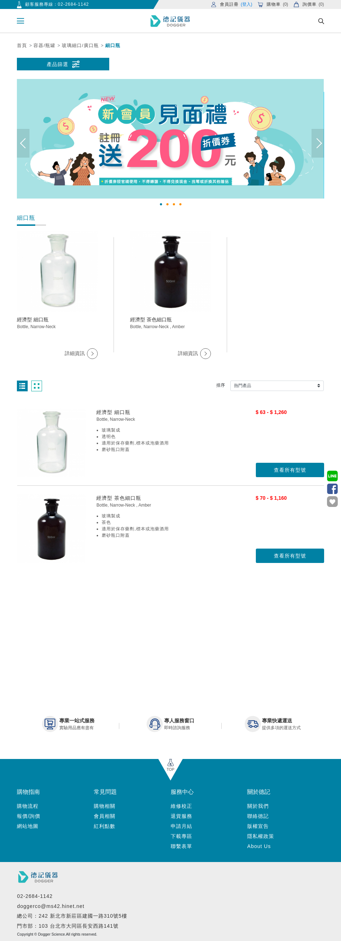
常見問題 (105, 792)
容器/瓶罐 (44, 45)
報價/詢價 (28, 816)
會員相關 (104, 816)
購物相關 (104, 806)
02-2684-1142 (73, 4)
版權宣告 (258, 826)
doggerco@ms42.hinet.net (50, 906)
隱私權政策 (260, 836)
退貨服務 (181, 816)
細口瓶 (112, 45)
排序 (220, 385)
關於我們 (258, 806)
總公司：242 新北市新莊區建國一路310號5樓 (72, 916)
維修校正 (181, 806)
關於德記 (258, 792)
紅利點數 (104, 826)
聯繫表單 (181, 846)
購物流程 (27, 806)
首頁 (22, 45)
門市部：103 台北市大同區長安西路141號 (68, 926)
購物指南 (28, 792)
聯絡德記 (258, 816)
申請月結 (181, 826)
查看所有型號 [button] (290, 470)
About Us (259, 846)
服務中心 (182, 792)
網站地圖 (27, 826)
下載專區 (181, 836)
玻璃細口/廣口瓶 (80, 45)
